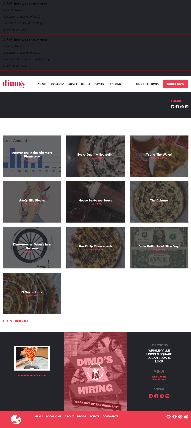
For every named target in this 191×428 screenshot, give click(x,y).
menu (42, 84)
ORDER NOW (175, 84)
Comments (110, 416)
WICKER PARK (159, 380)
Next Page (21, 320)
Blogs (85, 84)
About (72, 84)
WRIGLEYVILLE (159, 350)
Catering (114, 84)
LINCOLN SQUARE (159, 354)
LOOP (159, 361)
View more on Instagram (32, 375)
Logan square (159, 357)
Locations (57, 84)
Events (99, 84)
